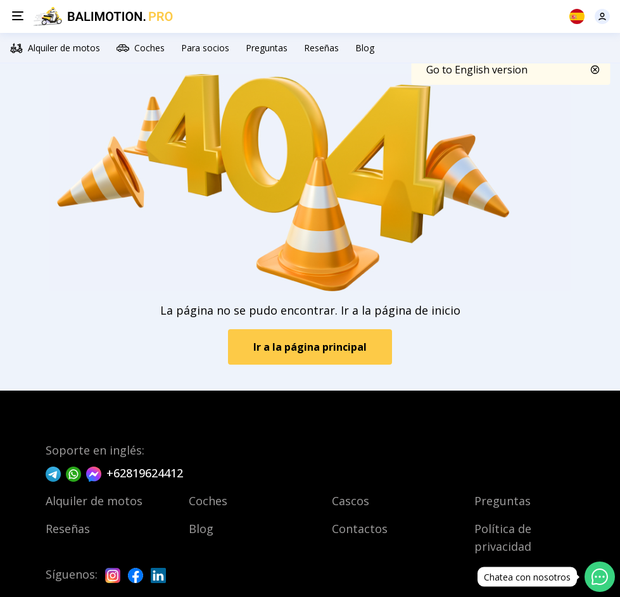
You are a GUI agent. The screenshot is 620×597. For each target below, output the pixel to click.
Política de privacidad (502, 537)
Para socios (205, 48)
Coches (141, 48)
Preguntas (267, 48)
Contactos (360, 528)
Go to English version (477, 70)
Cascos (350, 500)
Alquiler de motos (55, 48)
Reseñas (321, 48)
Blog (364, 48)
